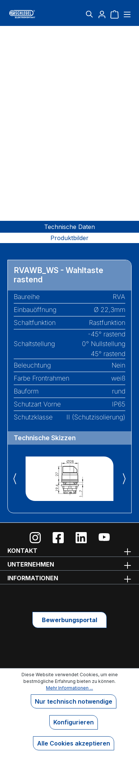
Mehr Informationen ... (69, 688)
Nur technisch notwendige (73, 701)
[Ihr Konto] (102, 14)
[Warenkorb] (114, 14)
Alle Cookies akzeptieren (73, 743)
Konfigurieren (73, 722)
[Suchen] (89, 14)
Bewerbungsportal (69, 620)
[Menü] (126, 14)
